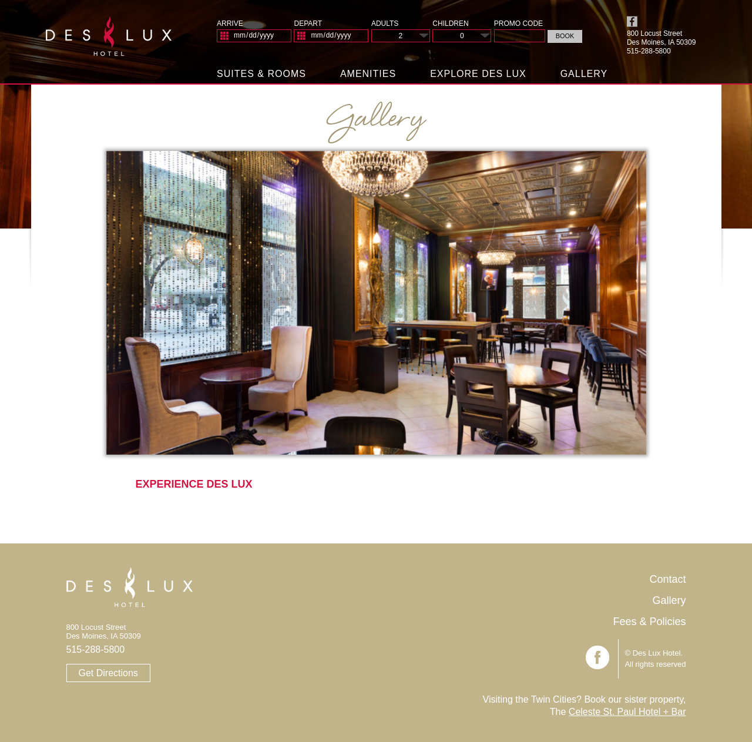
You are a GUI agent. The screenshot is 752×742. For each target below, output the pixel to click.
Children (450, 23)
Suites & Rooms (261, 74)
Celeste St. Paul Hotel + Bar (627, 712)
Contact (667, 579)
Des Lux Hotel (109, 40)
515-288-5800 (95, 649)
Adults (384, 23)
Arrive (230, 23)
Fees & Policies (649, 621)
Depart (308, 23)
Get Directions (108, 673)
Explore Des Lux (478, 74)
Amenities (368, 74)
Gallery (584, 74)
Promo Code (518, 23)
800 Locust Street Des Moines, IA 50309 (661, 37)
